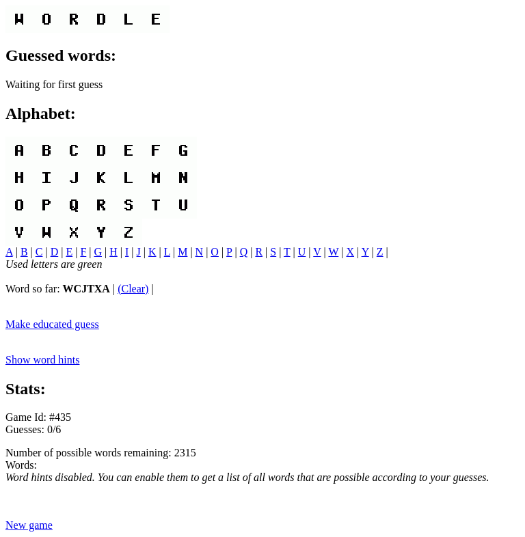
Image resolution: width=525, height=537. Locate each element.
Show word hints (42, 360)
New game (29, 525)
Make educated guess (52, 324)
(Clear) (133, 288)
